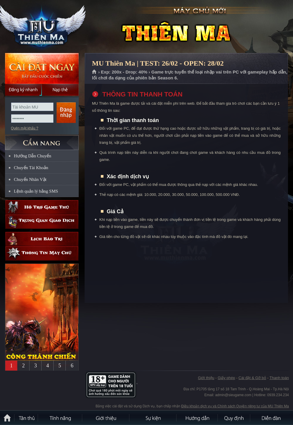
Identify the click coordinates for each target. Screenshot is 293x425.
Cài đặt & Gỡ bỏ (252, 378)
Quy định (234, 417)
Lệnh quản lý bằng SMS (36, 191)
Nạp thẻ (60, 90)
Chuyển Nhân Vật (30, 179)
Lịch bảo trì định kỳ (41, 239)
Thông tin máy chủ (41, 253)
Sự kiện (153, 417)
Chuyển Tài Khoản (31, 167)
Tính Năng (60, 417)
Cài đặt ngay (42, 68)
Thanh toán (279, 378)
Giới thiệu (206, 378)
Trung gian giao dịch (41, 221)
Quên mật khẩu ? (24, 128)
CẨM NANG (42, 140)
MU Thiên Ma (42, 27)
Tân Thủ (26, 417)
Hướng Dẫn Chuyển (32, 156)
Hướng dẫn (197, 417)
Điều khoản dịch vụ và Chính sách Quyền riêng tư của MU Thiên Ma (235, 406)
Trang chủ (94, 72)
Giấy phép (226, 378)
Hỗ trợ (41, 207)
